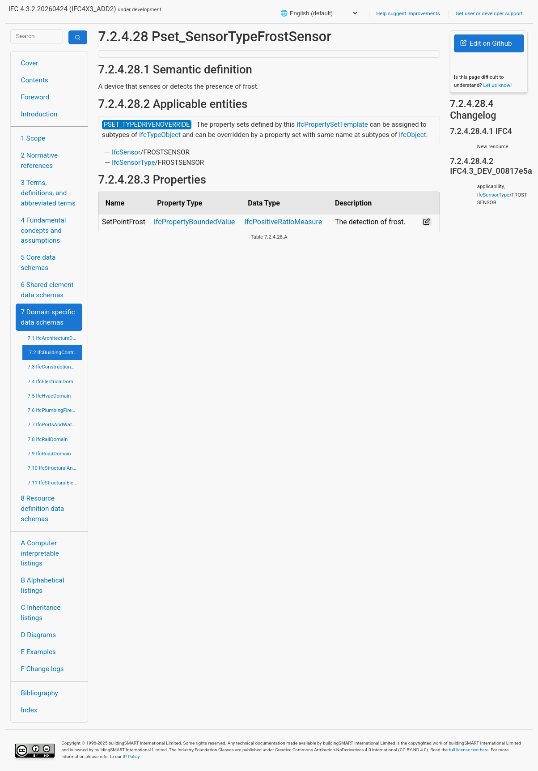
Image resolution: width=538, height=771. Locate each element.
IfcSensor (126, 152)
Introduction (39, 114)
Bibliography (39, 693)
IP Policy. (131, 756)
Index (29, 710)
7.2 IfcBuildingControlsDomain (56, 352)
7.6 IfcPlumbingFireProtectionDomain (55, 410)
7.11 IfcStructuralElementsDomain (55, 483)
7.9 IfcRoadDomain (49, 453)
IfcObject (412, 135)
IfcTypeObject (160, 135)
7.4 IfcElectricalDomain (54, 381)
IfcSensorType (133, 162)
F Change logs (42, 669)
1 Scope (33, 138)
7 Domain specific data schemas (48, 317)
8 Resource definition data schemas (42, 508)
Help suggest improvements (408, 13)
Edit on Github (486, 43)
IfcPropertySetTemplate (332, 124)
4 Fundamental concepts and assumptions (43, 230)
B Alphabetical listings (42, 585)
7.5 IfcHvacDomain (49, 396)
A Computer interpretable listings (40, 553)
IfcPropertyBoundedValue (194, 222)
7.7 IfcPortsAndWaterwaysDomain (55, 424)
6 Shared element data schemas (47, 290)
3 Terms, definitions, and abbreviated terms (48, 193)
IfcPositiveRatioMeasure (283, 222)
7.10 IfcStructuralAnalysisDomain (55, 468)
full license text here (469, 749)
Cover (29, 63)
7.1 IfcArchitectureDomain (55, 338)
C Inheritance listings (41, 613)
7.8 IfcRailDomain (48, 439)
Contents (34, 80)
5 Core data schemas (38, 262)
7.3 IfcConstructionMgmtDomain (55, 367)
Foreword (35, 97)
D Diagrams (38, 635)
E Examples (38, 652)
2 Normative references (39, 160)
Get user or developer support (489, 13)
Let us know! (497, 85)
